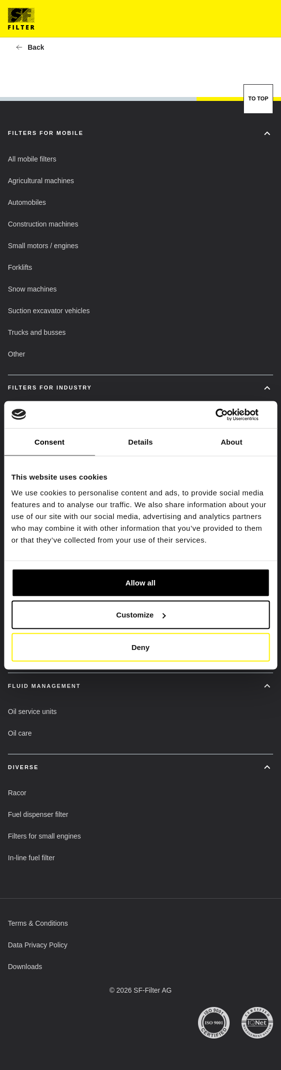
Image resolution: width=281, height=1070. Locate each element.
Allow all (140, 582)
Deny (140, 647)
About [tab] (231, 442)
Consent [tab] (50, 442)
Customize (140, 615)
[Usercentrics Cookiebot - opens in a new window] (226, 414)
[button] (30, 47)
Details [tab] (140, 442)
